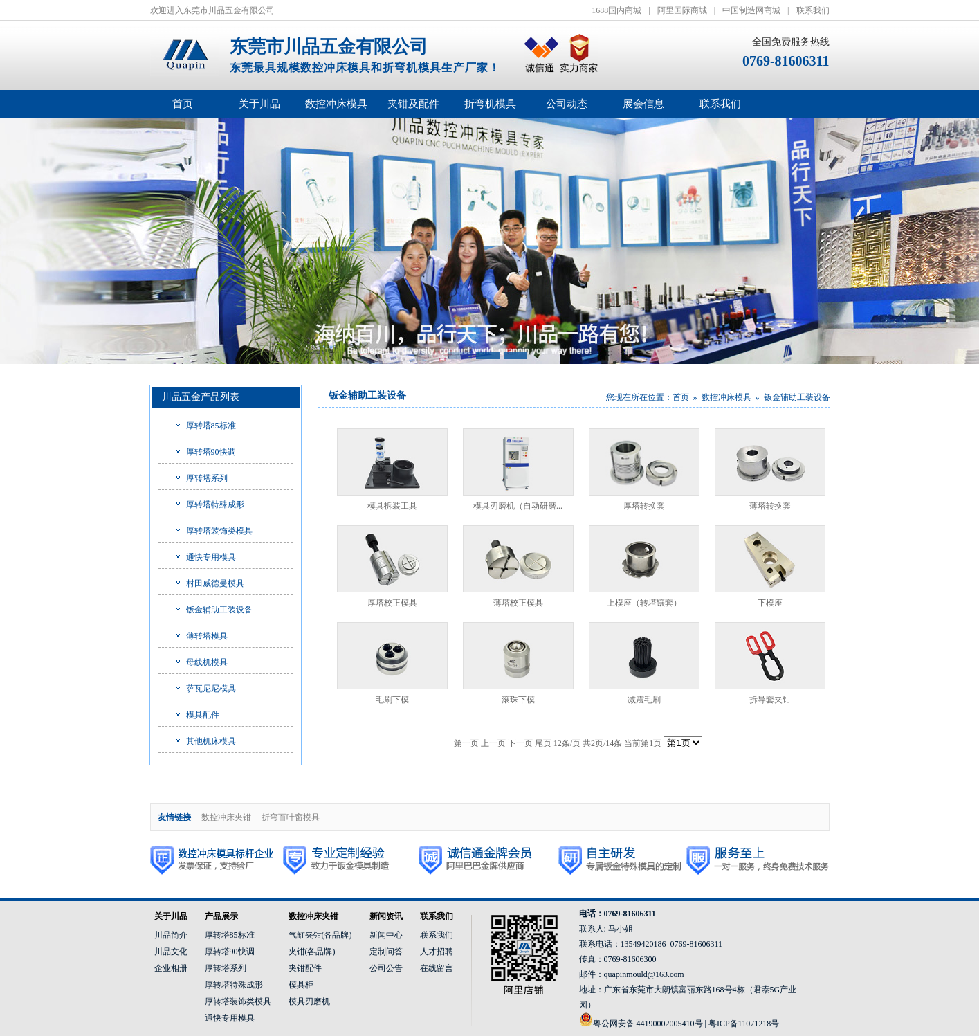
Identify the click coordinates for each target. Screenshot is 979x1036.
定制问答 (386, 951)
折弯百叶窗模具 (291, 817)
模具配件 (202, 715)
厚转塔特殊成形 (215, 504)
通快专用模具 (211, 557)
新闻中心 (386, 935)
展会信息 (643, 103)
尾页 (543, 743)
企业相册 (170, 968)
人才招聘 (436, 951)
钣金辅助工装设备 (219, 610)
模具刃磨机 (309, 1001)
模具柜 (301, 985)
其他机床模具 (211, 741)
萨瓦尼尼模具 (211, 688)
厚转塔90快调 (211, 452)
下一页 (520, 743)
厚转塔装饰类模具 (219, 531)
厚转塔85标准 (211, 425)
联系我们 (813, 10)
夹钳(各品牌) (312, 951)
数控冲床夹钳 (226, 817)
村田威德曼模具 (215, 583)
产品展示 (221, 916)
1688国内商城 (616, 10)
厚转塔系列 (207, 478)
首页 (182, 103)
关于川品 (170, 916)
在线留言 (436, 968)
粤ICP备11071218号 (743, 1023)
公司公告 (386, 968)
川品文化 (170, 951)
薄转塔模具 (207, 636)
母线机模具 (207, 662)
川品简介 (170, 935)
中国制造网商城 (751, 10)
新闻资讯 (386, 916)
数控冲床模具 (726, 397)
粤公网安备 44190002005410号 (648, 1023)
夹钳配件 (305, 968)
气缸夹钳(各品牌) (320, 935)
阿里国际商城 (682, 10)
